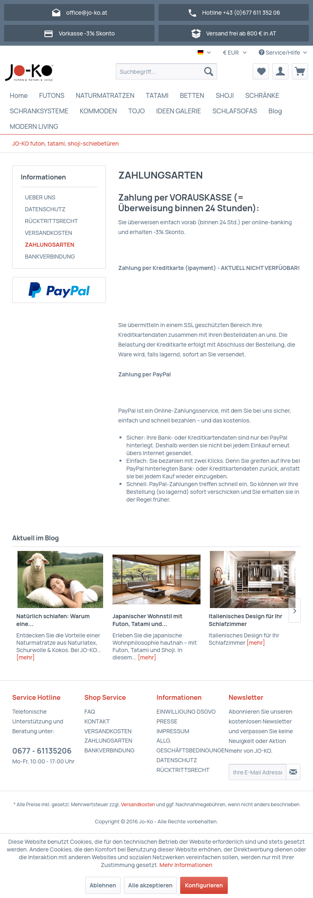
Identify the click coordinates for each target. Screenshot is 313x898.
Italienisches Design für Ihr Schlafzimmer (245, 620)
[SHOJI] (225, 95)
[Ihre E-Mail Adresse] (258, 772)
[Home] (18, 95)
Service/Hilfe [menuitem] (280, 52)
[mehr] (25, 657)
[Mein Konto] (280, 71)
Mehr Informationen (185, 865)
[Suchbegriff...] (167, 71)
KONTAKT (97, 721)
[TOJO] (137, 111)
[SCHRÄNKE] (262, 95)
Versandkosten (138, 804)
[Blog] (275, 111)
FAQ (89, 711)
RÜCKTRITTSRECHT (51, 221)
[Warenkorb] (300, 71)
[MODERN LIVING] (34, 126)
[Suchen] (208, 71)
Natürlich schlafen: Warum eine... (53, 620)
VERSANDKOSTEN (48, 233)
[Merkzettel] (261, 71)
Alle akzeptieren (150, 885)
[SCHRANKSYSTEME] (39, 111)
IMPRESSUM (172, 731)
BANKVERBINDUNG (50, 256)
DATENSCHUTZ (45, 209)
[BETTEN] (192, 95)
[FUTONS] (51, 95)
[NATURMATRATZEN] (105, 95)
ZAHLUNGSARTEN (49, 244)
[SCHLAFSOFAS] (234, 111)
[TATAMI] (157, 95)
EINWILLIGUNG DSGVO (186, 711)
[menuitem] (167, 71)
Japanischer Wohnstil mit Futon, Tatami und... (147, 620)
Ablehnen (103, 885)
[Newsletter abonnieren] (293, 772)
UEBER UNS (40, 197)
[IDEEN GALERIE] (178, 111)
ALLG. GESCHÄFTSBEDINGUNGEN (190, 745)
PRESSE (166, 721)
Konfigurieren (204, 885)
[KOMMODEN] (98, 111)
